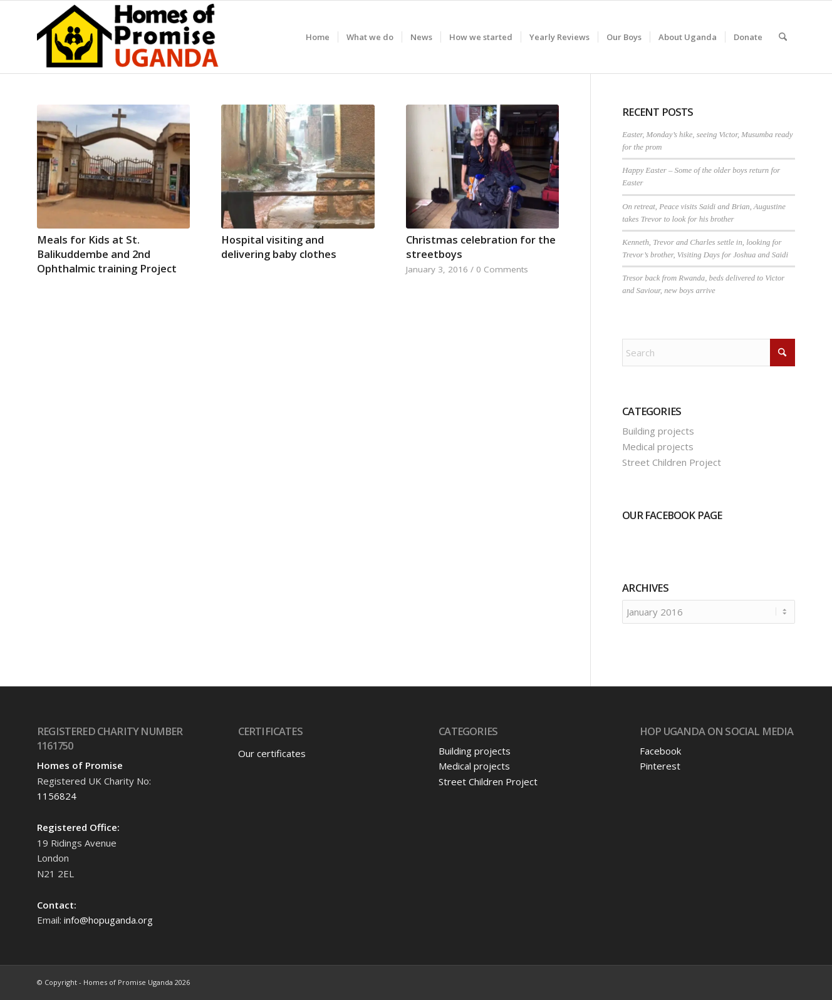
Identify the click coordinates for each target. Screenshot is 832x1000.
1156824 (56, 796)
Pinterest (660, 766)
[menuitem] (318, 37)
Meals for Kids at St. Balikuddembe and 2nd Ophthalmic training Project (107, 254)
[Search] (783, 37)
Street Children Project (671, 462)
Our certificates (272, 753)
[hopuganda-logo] (128, 37)
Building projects (658, 431)
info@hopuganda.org (108, 920)
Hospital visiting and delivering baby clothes (278, 246)
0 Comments (502, 269)
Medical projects (658, 446)
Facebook (660, 751)
